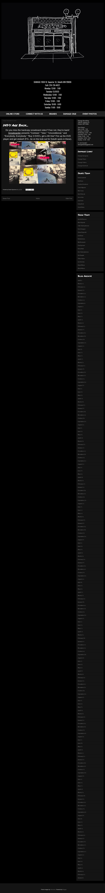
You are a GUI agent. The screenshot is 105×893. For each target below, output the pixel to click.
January (80, 290)
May (79, 316)
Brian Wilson (81, 265)
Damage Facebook (83, 165)
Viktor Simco (81, 258)
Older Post (69, 198)
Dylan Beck (81, 204)
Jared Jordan (81, 262)
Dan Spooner (81, 245)
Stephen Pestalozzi (83, 184)
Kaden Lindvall (82, 177)
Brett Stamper (82, 229)
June (79, 313)
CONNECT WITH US (34, 113)
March (79, 283)
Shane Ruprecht (82, 232)
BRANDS (53, 113)
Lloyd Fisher (81, 207)
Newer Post (6, 198)
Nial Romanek (81, 242)
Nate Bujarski (81, 222)
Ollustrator (53, 889)
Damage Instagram (83, 156)
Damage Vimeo (82, 159)
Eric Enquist (81, 255)
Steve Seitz (81, 197)
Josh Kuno (80, 181)
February (80, 287)
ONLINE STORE (12, 113)
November (81, 297)
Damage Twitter (82, 162)
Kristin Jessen (81, 239)
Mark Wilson (81, 268)
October (80, 300)
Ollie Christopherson (83, 226)
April (79, 280)
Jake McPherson (82, 219)
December (80, 293)
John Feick (80, 200)
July (79, 310)
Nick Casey (81, 191)
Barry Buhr (81, 248)
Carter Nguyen (82, 187)
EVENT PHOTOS (90, 113)
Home (38, 198)
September (81, 303)
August (80, 306)
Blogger (64, 889)
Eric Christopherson (83, 252)
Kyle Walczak (81, 194)
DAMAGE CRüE (69, 113)
